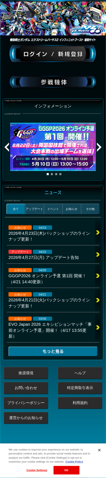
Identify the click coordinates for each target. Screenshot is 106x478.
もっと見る (52, 351)
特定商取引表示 (80, 388)
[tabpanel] (53, 147)
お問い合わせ (26, 388)
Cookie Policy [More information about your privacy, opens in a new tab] (74, 467)
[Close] (99, 456)
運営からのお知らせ (26, 418)
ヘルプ (80, 373)
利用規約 (80, 403)
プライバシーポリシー (26, 403)
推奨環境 (25, 373)
